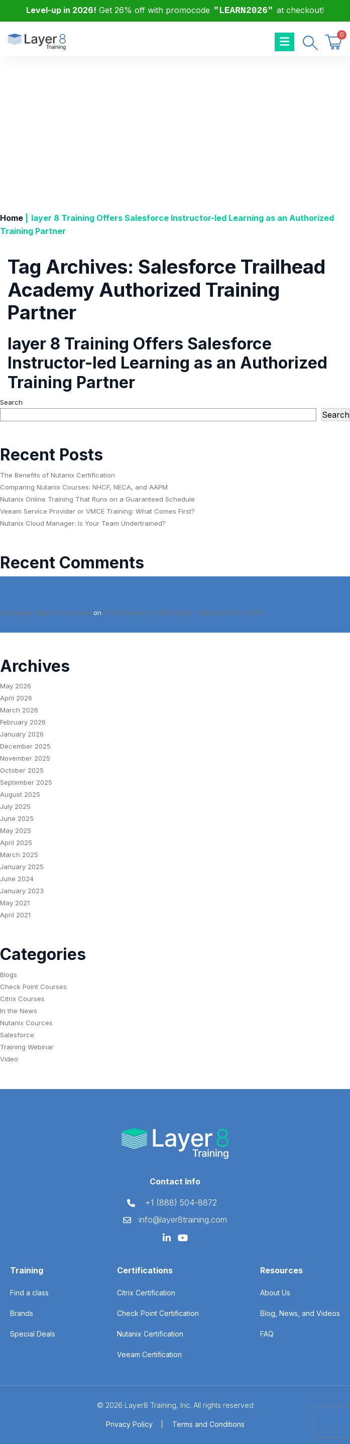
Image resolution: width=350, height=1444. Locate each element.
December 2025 (25, 746)
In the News (18, 1011)
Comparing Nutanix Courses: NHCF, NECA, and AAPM (84, 487)
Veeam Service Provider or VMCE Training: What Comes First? (97, 511)
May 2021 (15, 903)
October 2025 (22, 770)
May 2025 (15, 830)
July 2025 (15, 806)
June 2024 (17, 879)
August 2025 (20, 794)
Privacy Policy (129, 1424)
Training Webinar (27, 1047)
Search (11, 402)
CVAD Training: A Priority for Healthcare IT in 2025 (182, 613)
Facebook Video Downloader (45, 613)
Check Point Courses (33, 987)
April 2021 (15, 915)
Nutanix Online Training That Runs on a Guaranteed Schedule (97, 499)
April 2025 (16, 842)
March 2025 (19, 855)
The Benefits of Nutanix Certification (57, 475)
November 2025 (25, 758)
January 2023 (22, 891)
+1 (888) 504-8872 (181, 1202)
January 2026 (22, 734)
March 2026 (19, 710)
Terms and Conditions (208, 1424)
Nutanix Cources (26, 1023)
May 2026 (15, 686)
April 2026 (16, 698)
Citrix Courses (22, 999)
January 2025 (22, 867)
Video (9, 1059)
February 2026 (23, 722)
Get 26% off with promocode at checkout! (175, 10)
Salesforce (17, 1035)
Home (11, 218)
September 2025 (26, 782)
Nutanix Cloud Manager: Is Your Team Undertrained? (83, 523)
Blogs (8, 975)
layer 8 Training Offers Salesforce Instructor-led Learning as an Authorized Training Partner (167, 363)
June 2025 (17, 818)
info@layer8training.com (183, 1220)
